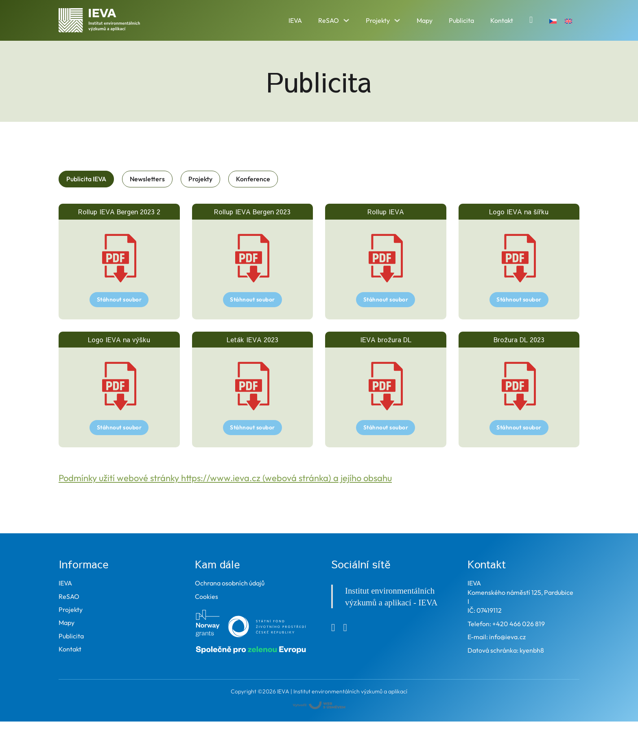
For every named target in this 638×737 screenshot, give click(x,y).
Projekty (378, 20)
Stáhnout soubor (119, 299)
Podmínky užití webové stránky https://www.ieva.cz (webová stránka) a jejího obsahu (225, 478)
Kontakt (501, 20)
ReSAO (328, 20)
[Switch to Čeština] (553, 20)
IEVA (295, 20)
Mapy (425, 20)
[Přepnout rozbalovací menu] (346, 20)
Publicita (461, 20)
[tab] (86, 179)
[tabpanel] (319, 326)
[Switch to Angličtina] (568, 20)
